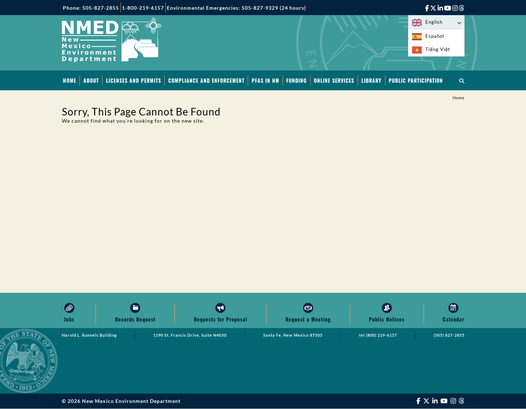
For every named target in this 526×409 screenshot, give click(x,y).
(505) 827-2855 (449, 335)
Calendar (453, 319)
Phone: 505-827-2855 (91, 8)
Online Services (334, 80)
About (91, 80)
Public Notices (386, 319)
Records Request (135, 319)
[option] (436, 36)
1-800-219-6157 (143, 8)
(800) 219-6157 (381, 335)
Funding (296, 80)
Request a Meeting (308, 319)
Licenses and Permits (133, 80)
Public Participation (416, 80)
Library (371, 80)
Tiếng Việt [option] (437, 49)
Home (69, 80)
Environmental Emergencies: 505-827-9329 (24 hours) (236, 8)
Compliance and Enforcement (206, 80)
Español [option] (434, 36)
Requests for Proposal (220, 319)
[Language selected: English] (436, 22)
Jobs (69, 319)
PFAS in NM (265, 80)
